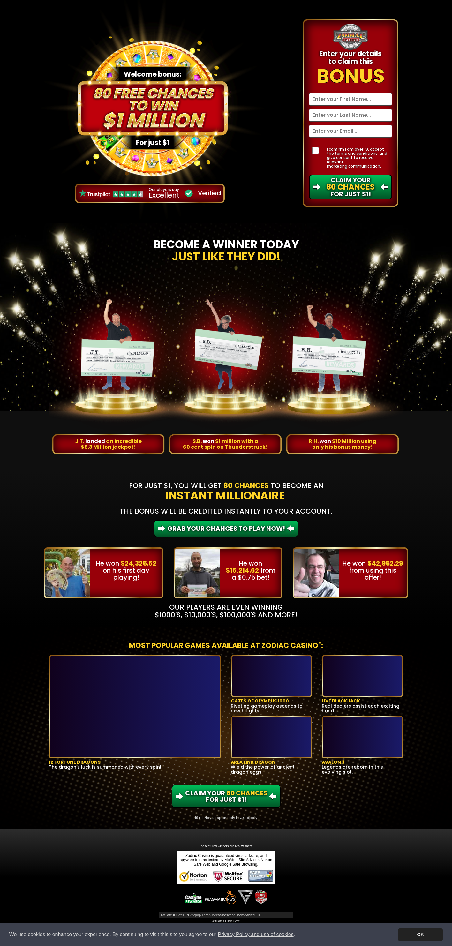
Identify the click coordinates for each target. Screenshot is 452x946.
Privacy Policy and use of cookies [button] (255, 934)
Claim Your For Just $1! (350, 187)
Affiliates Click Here (226, 921)
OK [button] (420, 934)
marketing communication (353, 166)
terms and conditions (356, 153)
